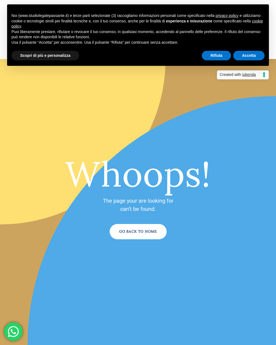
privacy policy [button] (227, 15)
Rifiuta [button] (217, 55)
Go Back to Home (138, 231)
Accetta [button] (249, 55)
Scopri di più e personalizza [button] (45, 55)
